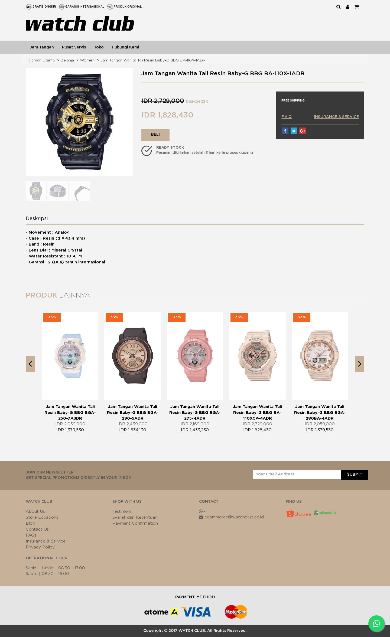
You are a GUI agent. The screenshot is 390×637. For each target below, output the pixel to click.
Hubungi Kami (125, 47)
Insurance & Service (46, 541)
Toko (99, 47)
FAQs (31, 535)
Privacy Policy (40, 547)
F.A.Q (286, 117)
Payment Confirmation (135, 523)
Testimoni (121, 511)
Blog (30, 523)
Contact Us (37, 529)
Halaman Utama (40, 60)
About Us (35, 511)
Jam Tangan (42, 47)
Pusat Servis (74, 47)
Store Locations (42, 517)
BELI (155, 134)
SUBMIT (354, 474)
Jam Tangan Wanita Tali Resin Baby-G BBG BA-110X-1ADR (153, 60)
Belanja (67, 60)
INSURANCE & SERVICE (336, 117)
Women (87, 60)
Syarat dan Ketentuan (134, 517)
